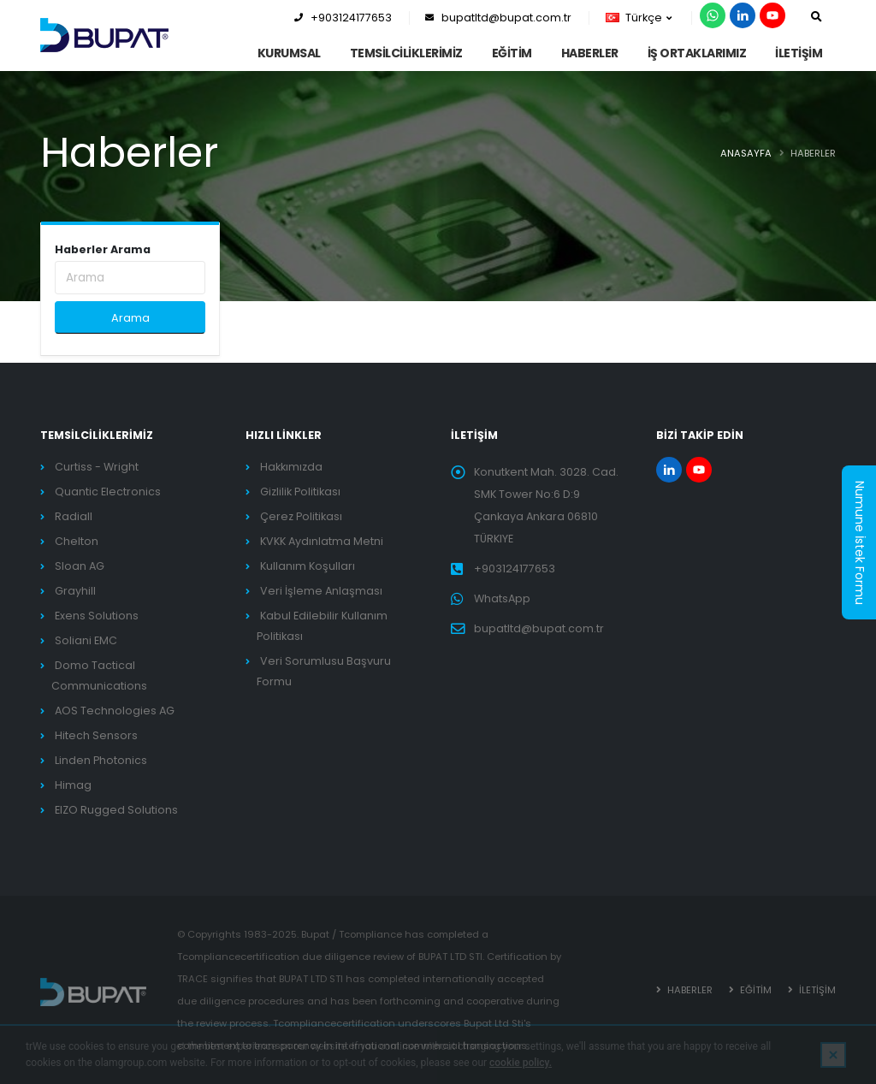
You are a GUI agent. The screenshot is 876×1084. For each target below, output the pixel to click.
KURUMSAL (289, 53)
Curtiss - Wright (97, 466)
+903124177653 (343, 17)
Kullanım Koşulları (307, 566)
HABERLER (590, 53)
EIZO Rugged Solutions (116, 810)
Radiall (73, 516)
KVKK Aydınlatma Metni (321, 541)
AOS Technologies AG (115, 710)
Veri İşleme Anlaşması (321, 590)
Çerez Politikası (301, 516)
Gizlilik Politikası (300, 491)
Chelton (76, 541)
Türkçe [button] (639, 17)
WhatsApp (502, 598)
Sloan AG (79, 566)
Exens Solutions (97, 615)
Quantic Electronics (108, 491)
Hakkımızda (291, 466)
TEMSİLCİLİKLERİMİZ (406, 53)
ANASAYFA (746, 153)
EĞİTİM (512, 53)
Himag (73, 785)
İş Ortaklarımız (697, 53)
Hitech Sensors (96, 735)
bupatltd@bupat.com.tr (498, 17)
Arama (130, 318)
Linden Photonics (101, 760)
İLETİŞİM (798, 53)
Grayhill (75, 590)
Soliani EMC (86, 640)
